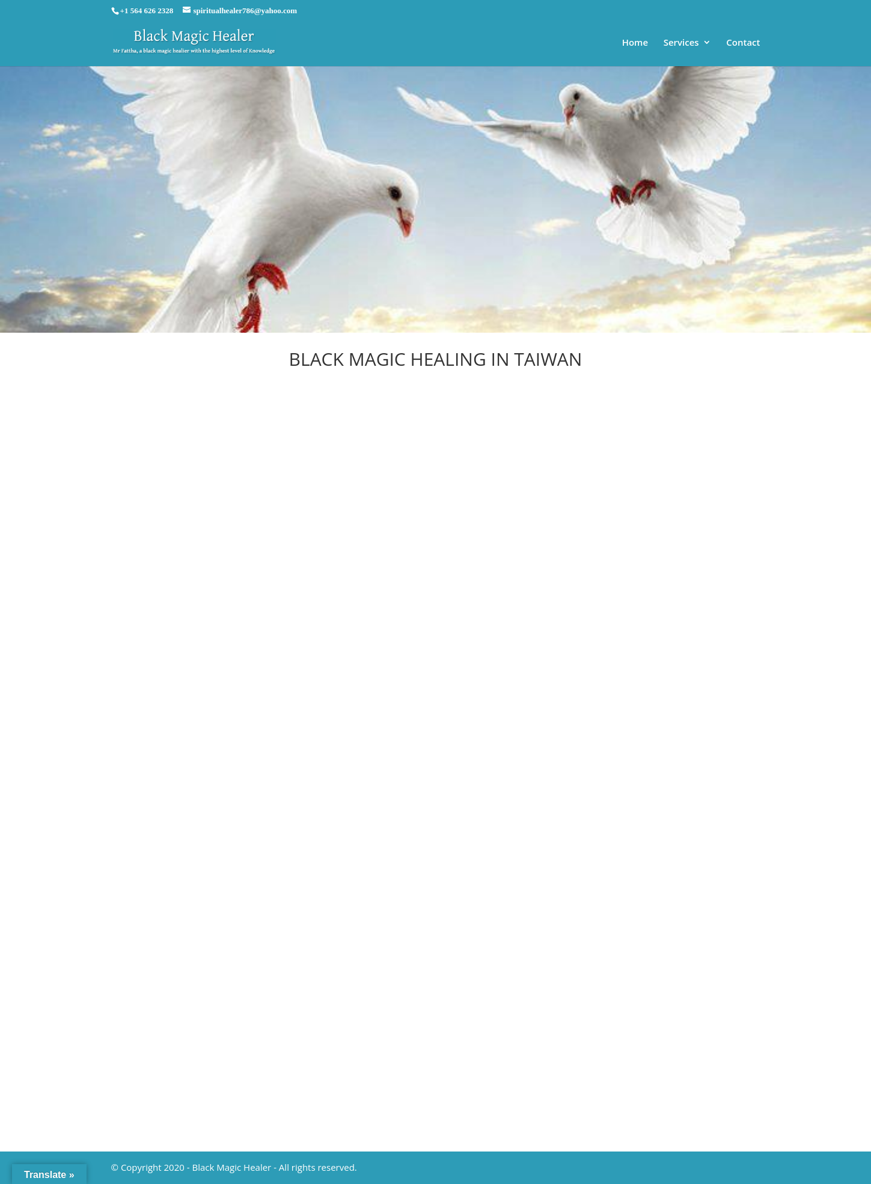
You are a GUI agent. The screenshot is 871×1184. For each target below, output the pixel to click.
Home (635, 43)
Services (681, 43)
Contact (743, 43)
